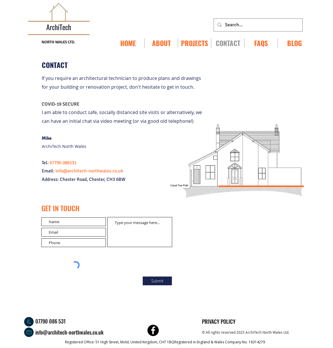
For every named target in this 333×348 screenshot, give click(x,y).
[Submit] (157, 281)
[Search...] (257, 25)
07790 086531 (63, 163)
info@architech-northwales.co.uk (69, 332)
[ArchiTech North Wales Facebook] (153, 330)
